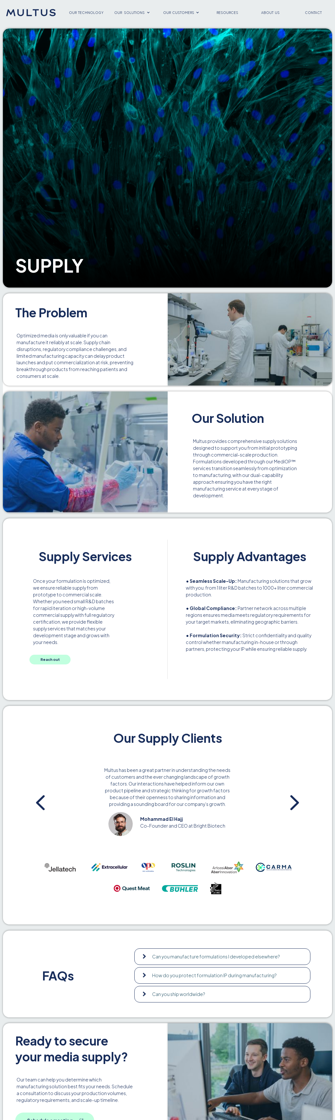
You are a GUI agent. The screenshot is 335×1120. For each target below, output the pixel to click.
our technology (86, 12)
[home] (31, 12)
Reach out (50, 659)
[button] (132, 12)
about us (270, 12)
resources (227, 12)
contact (313, 12)
